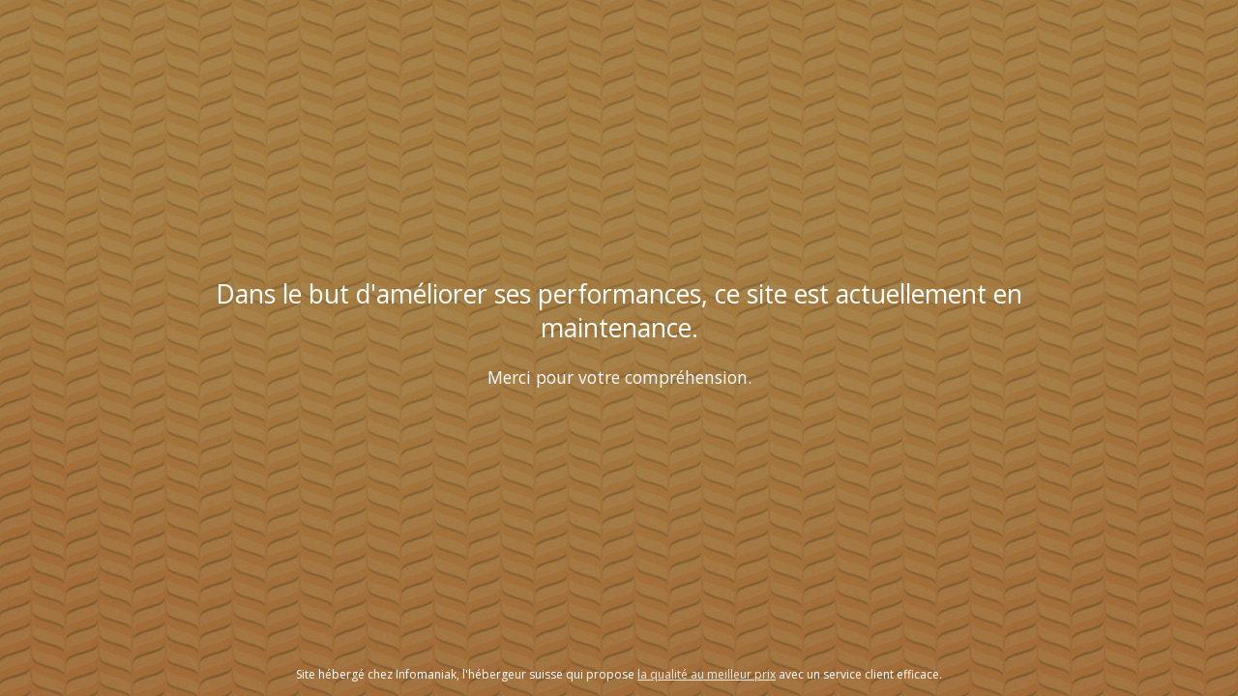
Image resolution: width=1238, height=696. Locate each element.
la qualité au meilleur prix (706, 674)
